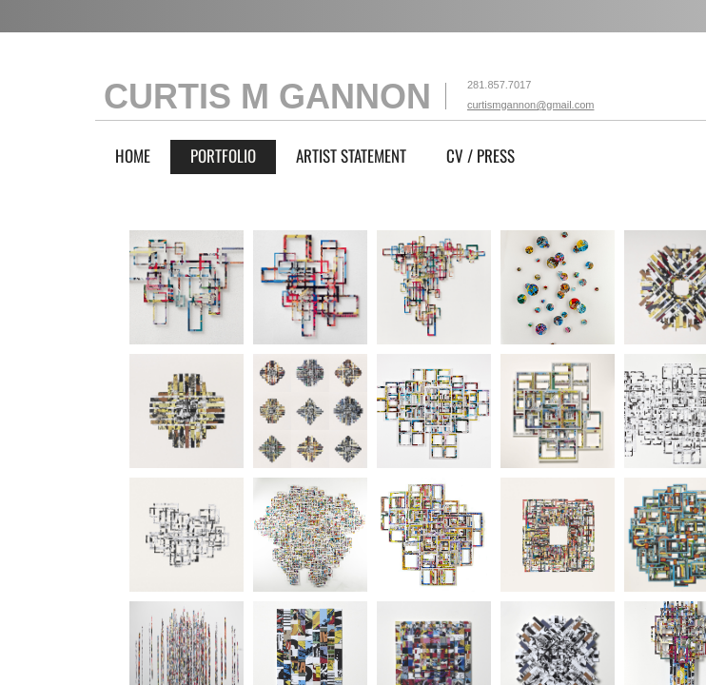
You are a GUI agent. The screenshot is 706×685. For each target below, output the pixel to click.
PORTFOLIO (223, 155)
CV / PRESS (480, 155)
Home (132, 155)
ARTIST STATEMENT (351, 155)
